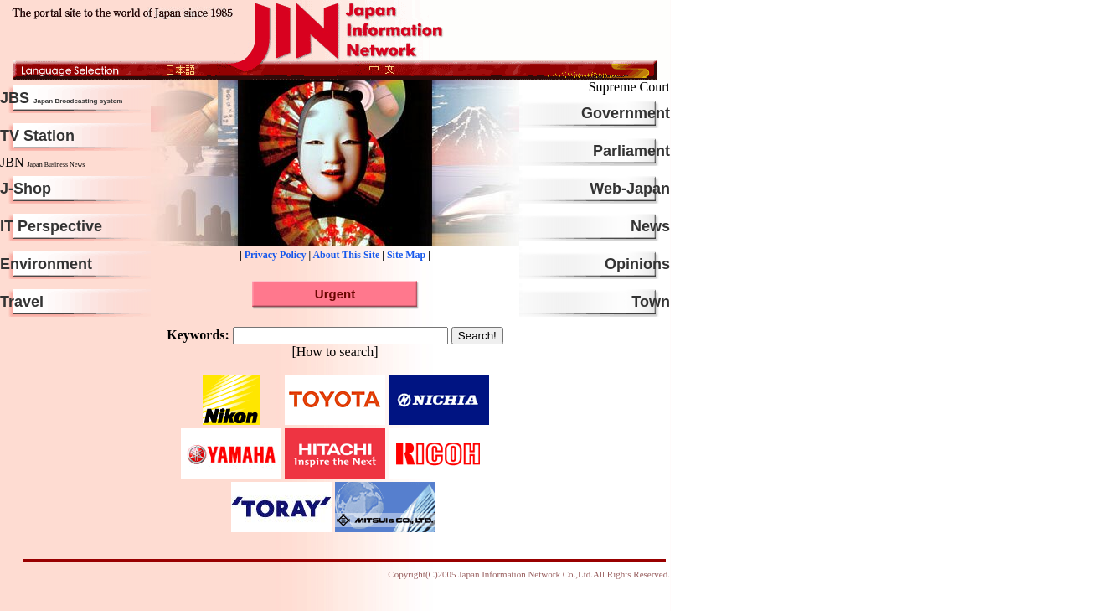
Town (650, 301)
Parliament (631, 150)
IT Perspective (51, 226)
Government (625, 113)
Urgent (335, 294)
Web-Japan (630, 188)
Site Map (406, 255)
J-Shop (25, 188)
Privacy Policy (276, 255)
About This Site (345, 255)
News (650, 226)
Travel (22, 301)
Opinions (637, 264)
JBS (63, 98)
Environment (46, 264)
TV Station (37, 135)
